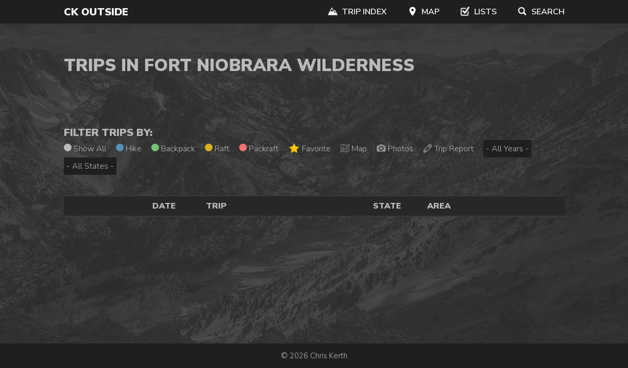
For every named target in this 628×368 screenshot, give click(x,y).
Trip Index (357, 11)
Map (423, 11)
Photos (395, 148)
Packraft (258, 148)
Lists (478, 11)
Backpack (173, 148)
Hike (129, 148)
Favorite (309, 148)
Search (541, 11)
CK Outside (96, 12)
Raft (217, 148)
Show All (85, 148)
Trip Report (448, 148)
